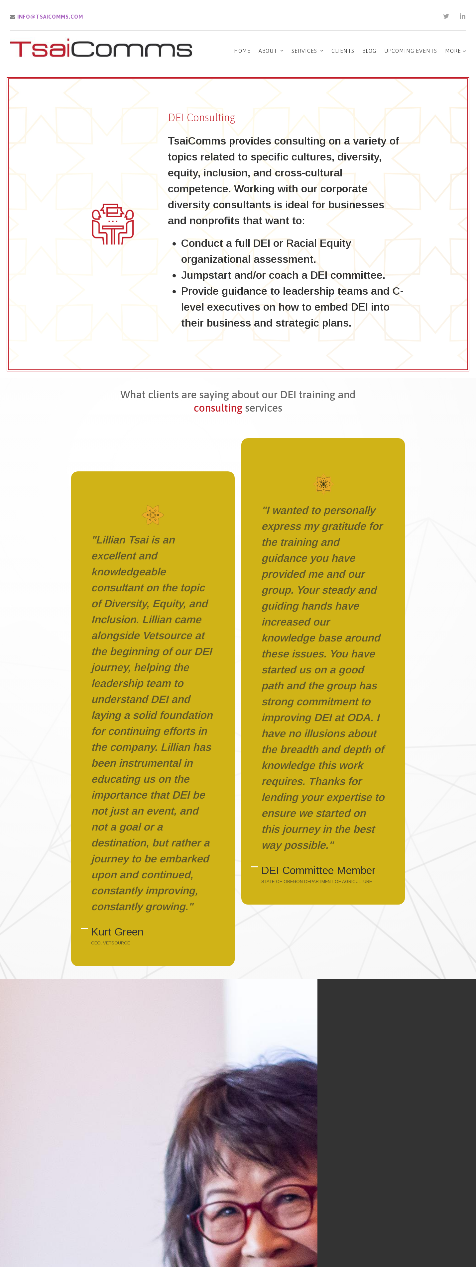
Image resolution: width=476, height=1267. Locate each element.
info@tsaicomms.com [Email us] (46, 17)
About (268, 51)
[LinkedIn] (462, 16)
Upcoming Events (410, 51)
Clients (342, 51)
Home (242, 51)
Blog (369, 51)
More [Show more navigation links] (455, 51)
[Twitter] (446, 16)
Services (304, 51)
